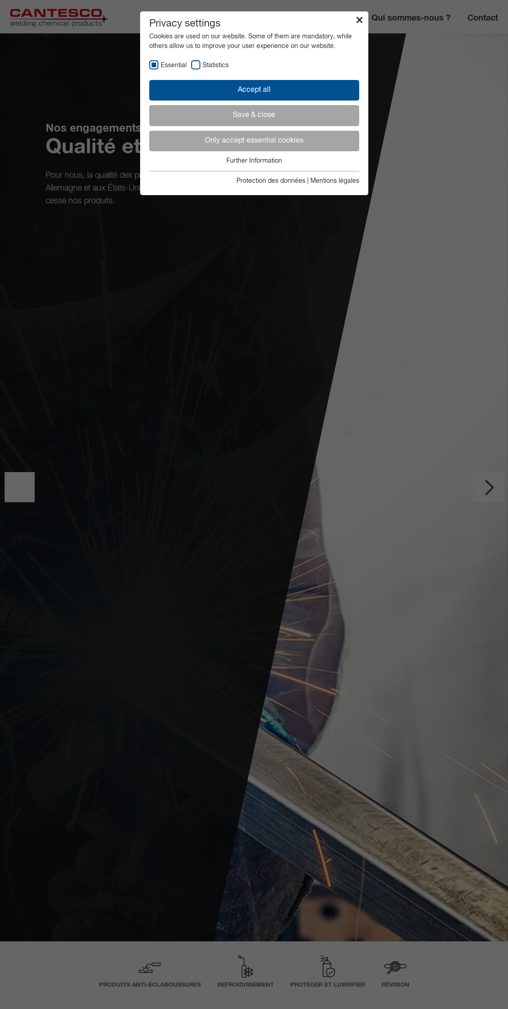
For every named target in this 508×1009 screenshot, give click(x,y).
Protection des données (270, 181)
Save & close (254, 115)
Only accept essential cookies (254, 140)
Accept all (254, 90)
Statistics (216, 65)
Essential (174, 65)
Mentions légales (334, 181)
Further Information (254, 161)
